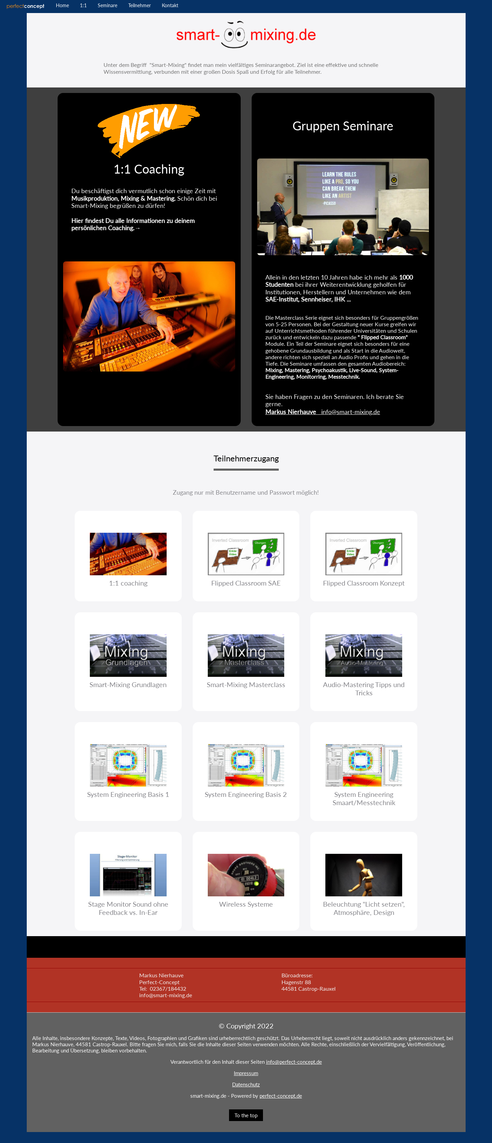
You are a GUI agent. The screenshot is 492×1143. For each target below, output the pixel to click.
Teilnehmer (139, 5)
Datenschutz (246, 1084)
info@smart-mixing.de (322, 411)
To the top (246, 1115)
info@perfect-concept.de (294, 1062)
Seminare (107, 5)
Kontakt (170, 5)
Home (62, 5)
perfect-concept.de (281, 1096)
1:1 (83, 5)
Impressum (246, 1073)
